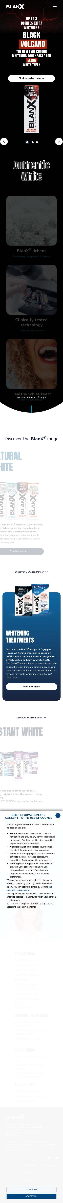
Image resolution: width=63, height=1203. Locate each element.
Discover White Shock (31, 717)
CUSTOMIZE (31, 1189)
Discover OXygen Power (31, 572)
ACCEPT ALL (31, 1196)
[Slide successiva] (59, 142)
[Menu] (55, 6)
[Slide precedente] (4, 142)
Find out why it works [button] (31, 78)
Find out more (31, 686)
